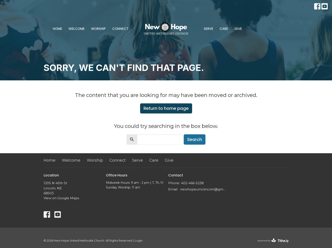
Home (57, 28)
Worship (98, 28)
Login (138, 240)
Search (194, 139)
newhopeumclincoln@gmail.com (203, 189)
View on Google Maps (61, 198)
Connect (120, 28)
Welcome (77, 28)
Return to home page (166, 108)
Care (224, 28)
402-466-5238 (192, 183)
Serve (208, 28)
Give (238, 28)
